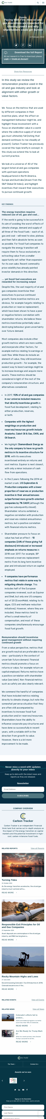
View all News (38, 1009)
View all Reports (37, 848)
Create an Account (20, 59)
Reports (23, 17)
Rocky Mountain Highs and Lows (20, 976)
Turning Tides (9, 880)
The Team (11, 1064)
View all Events (38, 1000)
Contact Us (34, 1064)
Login (6, 59)
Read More (8, 893)
